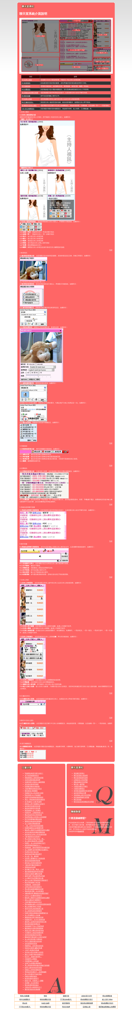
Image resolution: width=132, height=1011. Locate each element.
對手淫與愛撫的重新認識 (33, 819)
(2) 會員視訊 (26, 83)
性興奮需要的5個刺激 (32, 786)
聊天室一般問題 (79, 784)
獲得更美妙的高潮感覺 (32, 989)
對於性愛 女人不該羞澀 (33, 795)
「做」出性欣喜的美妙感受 (34, 826)
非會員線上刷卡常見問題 (82, 795)
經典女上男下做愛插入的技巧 (35, 804)
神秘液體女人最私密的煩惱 (34, 778)
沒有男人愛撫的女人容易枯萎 (35, 858)
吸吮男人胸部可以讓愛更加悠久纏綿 (37, 830)
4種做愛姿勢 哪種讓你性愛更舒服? (37, 893)
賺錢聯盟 (81, 831)
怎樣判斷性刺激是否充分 (33, 789)
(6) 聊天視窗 (26, 96)
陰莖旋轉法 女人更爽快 (33, 810)
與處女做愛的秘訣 (31, 976)
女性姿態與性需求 (31, 943)
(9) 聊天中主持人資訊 (29, 105)
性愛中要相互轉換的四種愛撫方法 (36, 913)
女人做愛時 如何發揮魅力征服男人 (36, 850)
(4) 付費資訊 (26, 89)
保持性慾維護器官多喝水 (33, 935)
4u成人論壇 (45, 1003)
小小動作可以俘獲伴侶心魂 (34, 878)
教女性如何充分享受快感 (33, 815)
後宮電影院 (66, 1003)
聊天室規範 (77, 799)
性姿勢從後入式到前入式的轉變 (35, 817)
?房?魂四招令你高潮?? (33, 837)
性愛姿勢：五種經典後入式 (34, 813)
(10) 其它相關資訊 (28, 109)
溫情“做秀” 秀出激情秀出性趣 (35, 876)
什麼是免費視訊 (79, 789)
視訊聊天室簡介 (79, 773)
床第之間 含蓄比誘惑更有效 (34, 930)
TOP (110, 250)
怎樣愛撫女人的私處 (32, 961)
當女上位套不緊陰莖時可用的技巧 (36, 880)
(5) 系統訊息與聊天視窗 (30, 93)
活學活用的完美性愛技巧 (33, 887)
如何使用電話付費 (80, 793)
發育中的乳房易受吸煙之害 (34, 909)
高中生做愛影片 (24, 999)
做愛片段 (66, 996)
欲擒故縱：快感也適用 (32, 885)
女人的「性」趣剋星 (32, 856)
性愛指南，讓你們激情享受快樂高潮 (37, 847)
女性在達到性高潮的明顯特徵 (35, 832)
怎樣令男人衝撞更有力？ (33, 987)
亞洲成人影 (86, 1007)
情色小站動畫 (24, 996)
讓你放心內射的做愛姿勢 (33, 863)
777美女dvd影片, (66, 999)
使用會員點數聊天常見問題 (83, 791)
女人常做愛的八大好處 (32, 915)
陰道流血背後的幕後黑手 (33, 854)
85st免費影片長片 (86, 999)
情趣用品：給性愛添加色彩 (34, 946)
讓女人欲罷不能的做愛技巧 (34, 954)
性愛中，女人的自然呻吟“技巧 (35, 843)
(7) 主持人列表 (27, 99)
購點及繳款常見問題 (81, 782)
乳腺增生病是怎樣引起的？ (34, 773)
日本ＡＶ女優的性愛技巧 (33, 895)
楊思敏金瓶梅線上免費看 (107, 1007)
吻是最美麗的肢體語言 (32, 924)
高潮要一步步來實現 (32, 983)
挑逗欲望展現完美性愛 (32, 808)
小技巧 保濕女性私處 (32, 950)
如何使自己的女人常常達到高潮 (35, 834)
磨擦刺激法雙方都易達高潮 (34, 917)
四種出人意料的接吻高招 (33, 970)
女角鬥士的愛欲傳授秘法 (33, 963)
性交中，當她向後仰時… (33, 957)
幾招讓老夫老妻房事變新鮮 (34, 928)
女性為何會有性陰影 (32, 784)
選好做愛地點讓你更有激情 (34, 871)
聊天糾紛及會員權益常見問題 (84, 802)
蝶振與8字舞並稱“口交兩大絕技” (36, 937)
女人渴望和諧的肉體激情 (33, 911)
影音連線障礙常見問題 (81, 797)
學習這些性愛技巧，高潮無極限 (35, 972)
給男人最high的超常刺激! (33, 968)
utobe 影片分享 (86, 996)
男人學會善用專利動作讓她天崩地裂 (37, 965)
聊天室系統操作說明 (81, 778)
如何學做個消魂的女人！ (33, 845)
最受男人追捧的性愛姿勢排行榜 (35, 922)
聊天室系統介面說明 (81, 775)
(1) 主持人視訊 (27, 80)
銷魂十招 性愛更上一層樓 (34, 981)
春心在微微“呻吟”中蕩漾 (33, 906)
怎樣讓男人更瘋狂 (31, 959)
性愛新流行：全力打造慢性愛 (35, 919)
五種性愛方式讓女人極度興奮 (35, 782)
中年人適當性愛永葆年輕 (33, 941)
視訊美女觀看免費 (86, 1003)
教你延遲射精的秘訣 (32, 985)
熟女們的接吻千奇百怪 (32, 882)
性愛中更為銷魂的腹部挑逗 (34, 797)
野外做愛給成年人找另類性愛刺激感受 (38, 904)
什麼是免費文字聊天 (81, 786)
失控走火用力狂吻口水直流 (34, 952)
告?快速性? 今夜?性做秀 (33, 802)
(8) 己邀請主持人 (27, 102)
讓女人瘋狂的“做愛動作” (33, 900)
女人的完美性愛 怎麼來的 (33, 939)
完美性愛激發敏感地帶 (32, 780)
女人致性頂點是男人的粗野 (34, 841)
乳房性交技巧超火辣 (32, 852)
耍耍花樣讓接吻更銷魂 (32, 861)
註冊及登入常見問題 (81, 780)
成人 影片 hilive (107, 999)
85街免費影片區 (45, 999)
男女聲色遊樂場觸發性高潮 (34, 889)
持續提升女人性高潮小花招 (34, 793)
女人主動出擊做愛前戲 (32, 823)
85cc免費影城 (107, 996)
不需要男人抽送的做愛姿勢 (34, 933)
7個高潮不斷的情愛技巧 (33, 865)
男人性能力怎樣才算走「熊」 (35, 839)
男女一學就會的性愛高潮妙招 (35, 799)
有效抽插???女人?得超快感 (34, 926)
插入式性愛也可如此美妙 (33, 974)
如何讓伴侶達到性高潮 (32, 806)
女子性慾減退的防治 (32, 775)
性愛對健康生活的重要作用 (34, 828)
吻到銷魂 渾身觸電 (31, 791)
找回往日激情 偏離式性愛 (33, 874)
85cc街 (24, 1003)
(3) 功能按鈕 (26, 86)
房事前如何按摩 (30, 867)
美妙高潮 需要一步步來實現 (34, 891)
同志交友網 (66, 1007)
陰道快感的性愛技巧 (32, 978)
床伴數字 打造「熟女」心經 (34, 869)
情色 (45, 996)
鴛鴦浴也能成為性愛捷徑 (33, 821)
